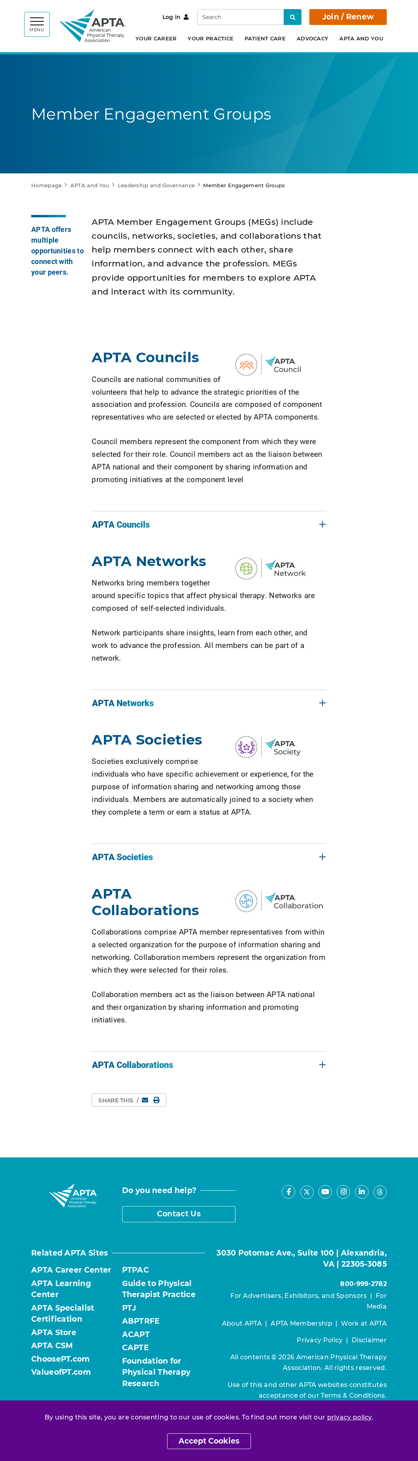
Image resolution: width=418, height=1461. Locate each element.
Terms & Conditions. (354, 1395)
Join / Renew (348, 16)
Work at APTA (364, 1323)
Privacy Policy (320, 1340)
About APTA (242, 1323)
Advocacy (312, 38)
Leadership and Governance (156, 185)
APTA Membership (301, 1323)
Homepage (46, 185)
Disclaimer (369, 1340)
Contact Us (179, 1213)
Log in (175, 17)
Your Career (156, 38)
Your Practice (210, 38)
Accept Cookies (209, 1441)
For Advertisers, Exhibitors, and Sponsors (298, 1296)
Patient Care (265, 38)
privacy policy (349, 1417)
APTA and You (361, 38)
